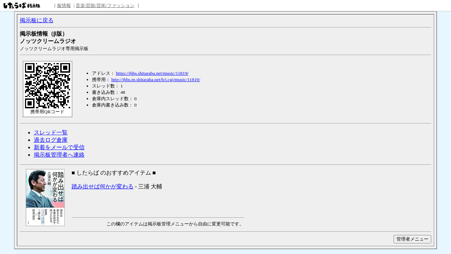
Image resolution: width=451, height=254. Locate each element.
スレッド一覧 (51, 132)
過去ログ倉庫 (51, 140)
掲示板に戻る (37, 20)
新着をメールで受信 (59, 147)
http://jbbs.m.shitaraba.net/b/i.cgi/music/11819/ (155, 79)
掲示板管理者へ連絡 (59, 155)
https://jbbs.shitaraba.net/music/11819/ (152, 73)
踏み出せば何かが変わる (103, 186)
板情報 (64, 5)
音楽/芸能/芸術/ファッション (105, 5)
